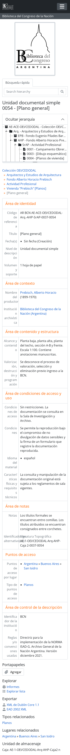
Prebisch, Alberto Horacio (38, 292)
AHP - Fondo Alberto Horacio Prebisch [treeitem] (40, 140)
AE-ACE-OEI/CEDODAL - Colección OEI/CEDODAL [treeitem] (35, 127)
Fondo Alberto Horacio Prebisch (29, 179)
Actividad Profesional (21, 184)
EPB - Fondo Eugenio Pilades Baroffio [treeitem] (40, 136)
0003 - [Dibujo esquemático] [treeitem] (44, 154)
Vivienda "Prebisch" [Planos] (26, 188)
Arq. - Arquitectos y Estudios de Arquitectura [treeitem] (38, 131)
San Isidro (31, 568)
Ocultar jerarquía (20, 119)
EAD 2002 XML (14, 709)
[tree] (35, 143)
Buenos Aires (50, 564)
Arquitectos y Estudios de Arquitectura (34, 175)
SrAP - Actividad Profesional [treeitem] (39, 145)
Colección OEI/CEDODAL (19, 170)
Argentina (31, 564)
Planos (28, 585)
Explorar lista (13, 691)
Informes (10, 687)
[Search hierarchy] (31, 91)
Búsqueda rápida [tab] (17, 83)
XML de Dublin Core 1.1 (20, 705)
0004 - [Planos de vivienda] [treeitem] (43, 158)
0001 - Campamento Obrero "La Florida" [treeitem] (44, 149)
